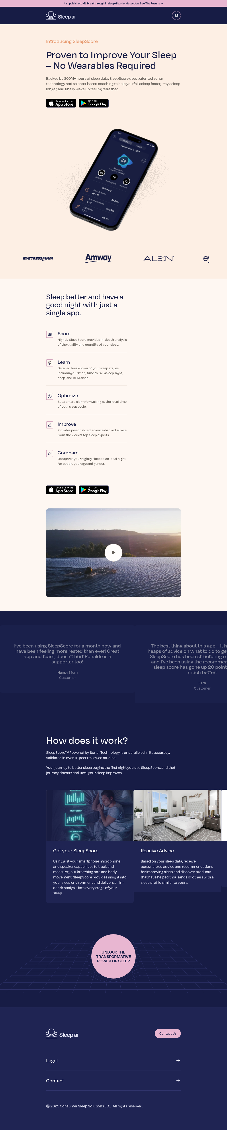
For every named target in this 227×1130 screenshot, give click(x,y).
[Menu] (176, 15)
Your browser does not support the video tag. (113, 552)
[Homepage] (60, 15)
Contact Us (167, 1033)
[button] (113, 1060)
